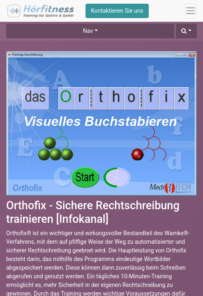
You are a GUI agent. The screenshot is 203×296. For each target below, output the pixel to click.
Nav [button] (88, 31)
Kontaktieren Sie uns (117, 10)
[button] (186, 31)
